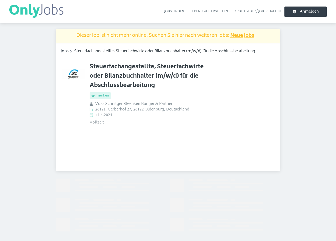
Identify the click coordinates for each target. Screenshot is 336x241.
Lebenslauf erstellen (209, 11)
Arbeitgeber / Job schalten (257, 11)
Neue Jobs (242, 36)
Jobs (65, 51)
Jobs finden (174, 11)
